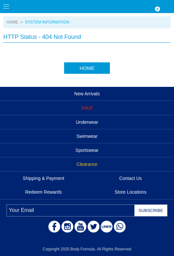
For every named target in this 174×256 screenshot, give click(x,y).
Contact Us (130, 178)
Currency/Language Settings (128, 6)
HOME (12, 22)
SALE (87, 107)
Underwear (87, 122)
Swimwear (87, 136)
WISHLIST (141, 6)
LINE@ (107, 226)
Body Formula (36, 6)
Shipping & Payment (43, 178)
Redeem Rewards (43, 192)
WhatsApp (120, 226)
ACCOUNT (167, 6)
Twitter (93, 226)
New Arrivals (87, 93)
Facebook (54, 226)
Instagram (67, 226)
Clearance (87, 164)
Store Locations (130, 192)
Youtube (80, 226)
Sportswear (87, 150)
